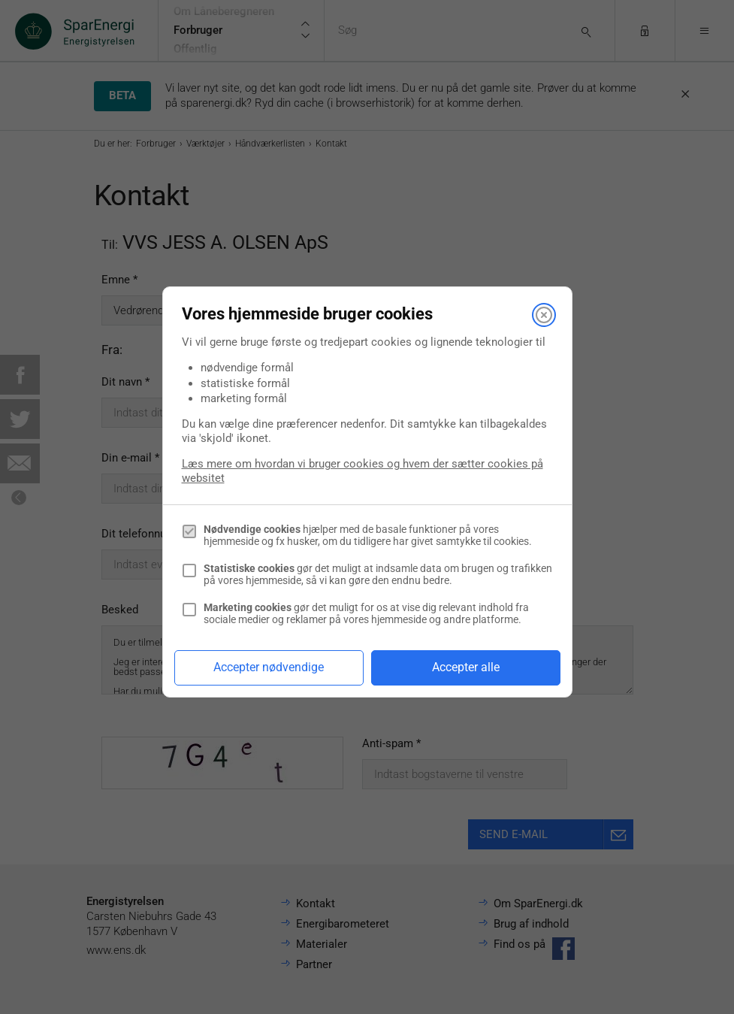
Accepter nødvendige (268, 667)
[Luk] (544, 315)
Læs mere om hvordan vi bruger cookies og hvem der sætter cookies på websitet (362, 471)
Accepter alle (466, 667)
